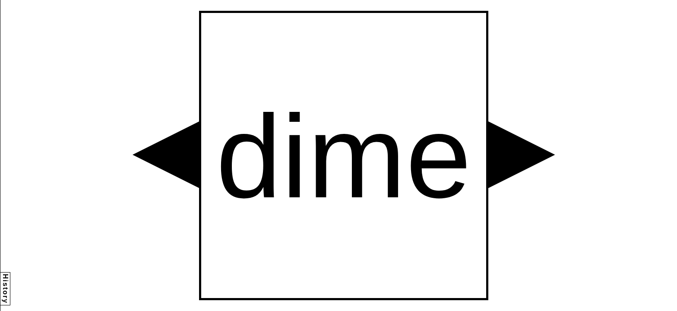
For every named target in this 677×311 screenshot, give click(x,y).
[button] (166, 154)
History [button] (5, 289)
